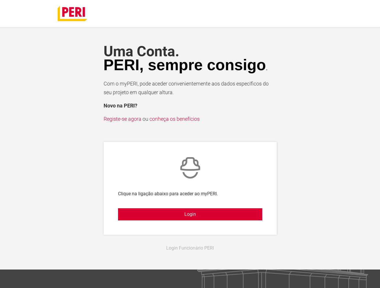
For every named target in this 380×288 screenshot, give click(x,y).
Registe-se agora (123, 119)
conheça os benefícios (174, 119)
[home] (72, 13)
